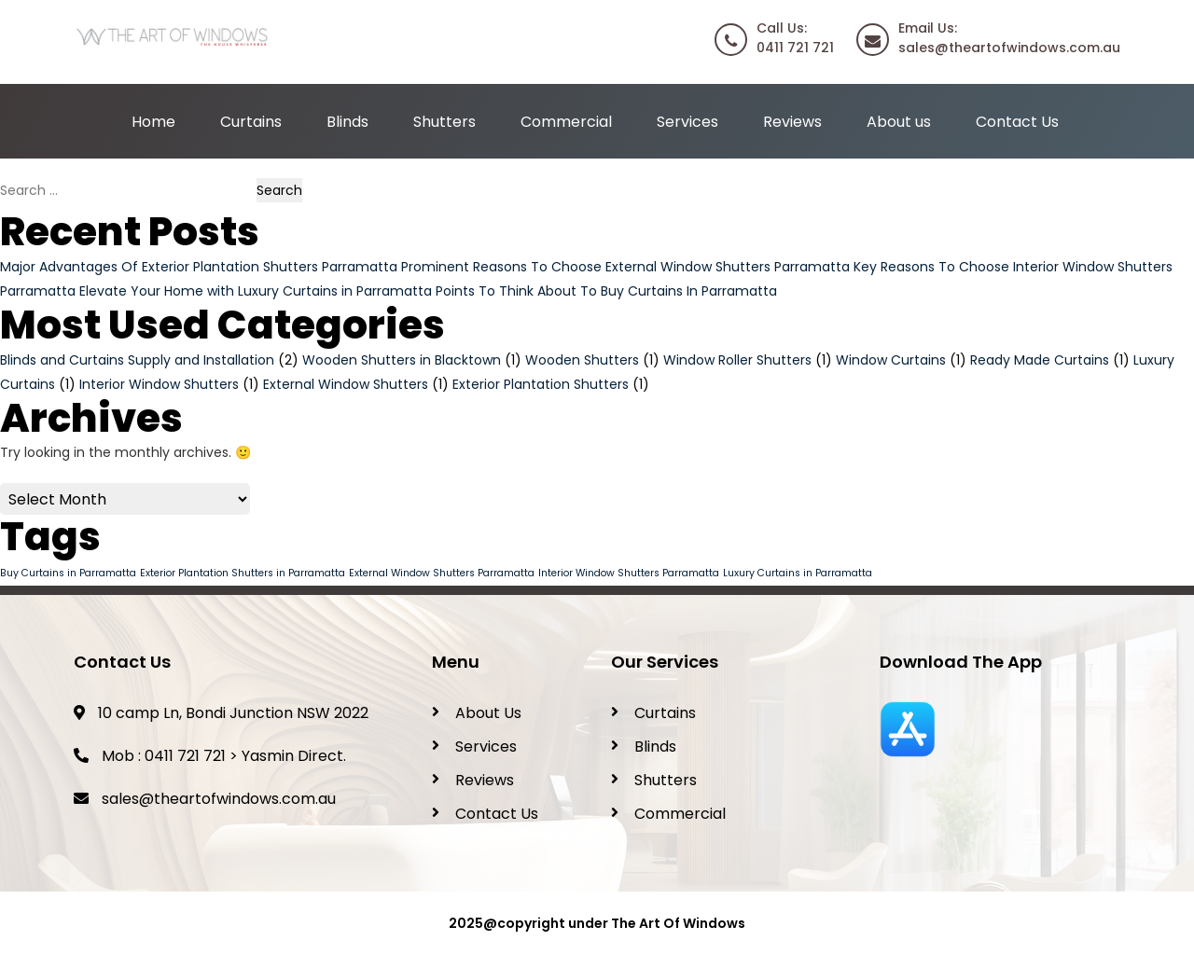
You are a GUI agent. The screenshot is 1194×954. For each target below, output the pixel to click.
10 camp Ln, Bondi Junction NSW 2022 (221, 713)
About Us (488, 713)
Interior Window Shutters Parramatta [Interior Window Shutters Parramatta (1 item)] (628, 573)
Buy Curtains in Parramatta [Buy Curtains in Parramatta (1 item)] (68, 573)
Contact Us (1017, 121)
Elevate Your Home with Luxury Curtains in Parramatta (255, 291)
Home (153, 121)
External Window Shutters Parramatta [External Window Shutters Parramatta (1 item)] (442, 573)
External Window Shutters (345, 384)
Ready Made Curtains (1039, 360)
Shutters (444, 121)
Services (687, 121)
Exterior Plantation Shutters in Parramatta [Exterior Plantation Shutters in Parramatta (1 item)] (242, 573)
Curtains (251, 121)
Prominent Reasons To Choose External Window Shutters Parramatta (625, 266)
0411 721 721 (185, 756)
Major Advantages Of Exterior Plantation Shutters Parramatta (198, 266)
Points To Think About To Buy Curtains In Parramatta (606, 291)
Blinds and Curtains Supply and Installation (137, 360)
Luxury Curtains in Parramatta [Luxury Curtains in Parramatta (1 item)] (797, 573)
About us (899, 121)
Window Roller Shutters (737, 360)
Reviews (792, 121)
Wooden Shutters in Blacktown (401, 360)
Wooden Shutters (582, 360)
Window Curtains (891, 360)
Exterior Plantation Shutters (540, 384)
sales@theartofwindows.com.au (219, 798)
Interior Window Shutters (159, 384)
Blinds (347, 121)
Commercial (566, 121)
